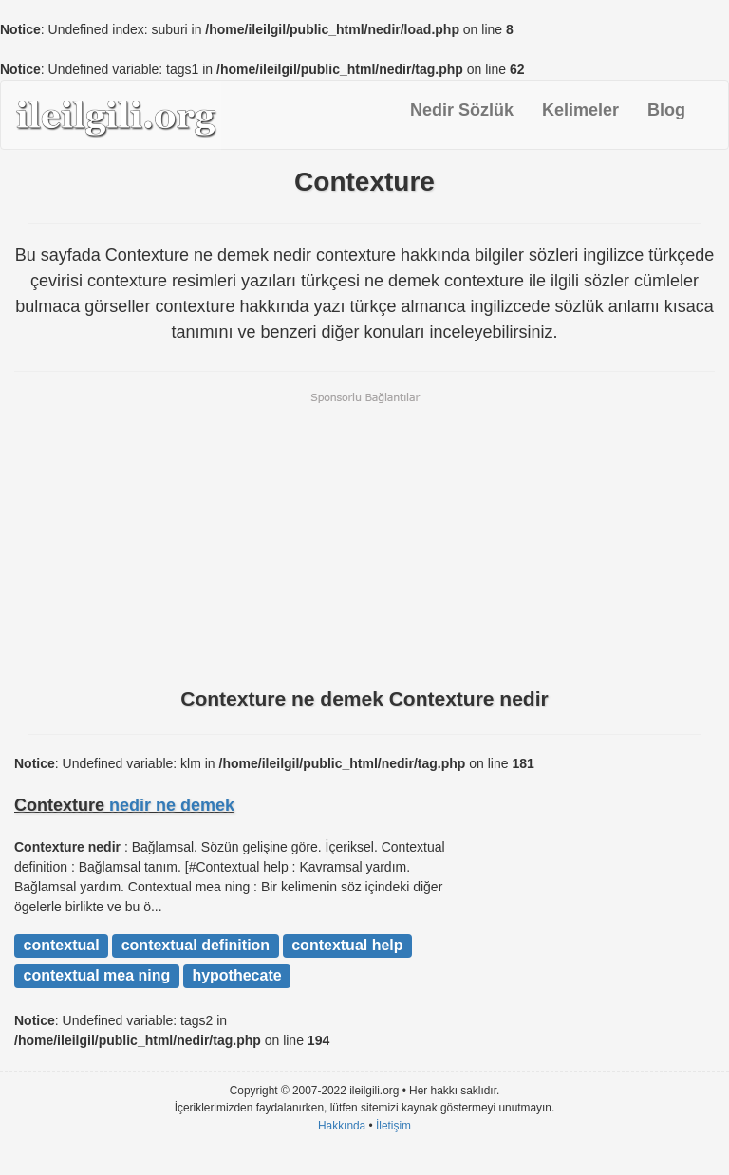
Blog (666, 110)
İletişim (393, 1125)
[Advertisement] (364, 537)
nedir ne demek (171, 805)
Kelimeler (580, 110)
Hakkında (341, 1125)
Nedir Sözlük (462, 110)
